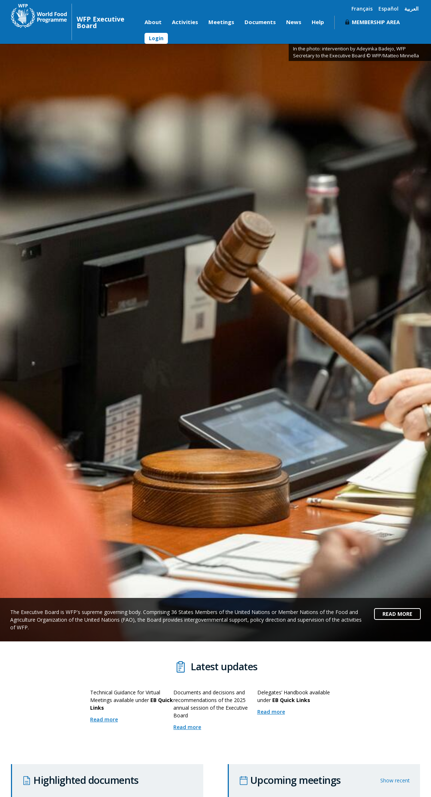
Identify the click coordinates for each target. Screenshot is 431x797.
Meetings (221, 22)
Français (362, 8)
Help (318, 22)
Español (388, 8)
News (293, 22)
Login (156, 38)
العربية (411, 8)
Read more (108, 719)
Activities (185, 22)
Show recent (395, 780)
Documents (260, 22)
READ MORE (397, 613)
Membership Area (376, 22)
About (153, 22)
